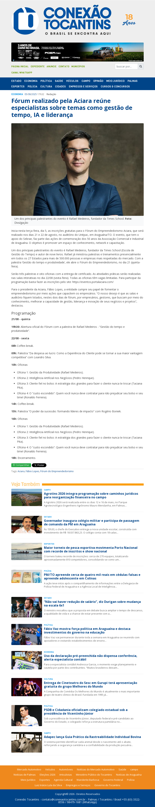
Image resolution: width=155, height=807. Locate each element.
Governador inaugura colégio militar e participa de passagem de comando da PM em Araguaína (91, 522)
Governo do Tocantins (107, 785)
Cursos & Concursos (115, 86)
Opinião (98, 81)
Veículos (72, 81)
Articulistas (65, 774)
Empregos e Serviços (83, 86)
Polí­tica (46, 81)
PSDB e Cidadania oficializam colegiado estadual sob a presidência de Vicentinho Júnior (86, 712)
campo (134, 769)
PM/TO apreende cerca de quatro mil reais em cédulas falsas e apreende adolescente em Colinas (92, 576)
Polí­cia (32, 86)
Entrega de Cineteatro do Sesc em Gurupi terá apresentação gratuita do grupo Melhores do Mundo (90, 685)
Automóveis (66, 769)
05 (26, 94)
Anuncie (51, 66)
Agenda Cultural (63, 780)
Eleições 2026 (47, 774)
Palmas (133, 81)
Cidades (60, 86)
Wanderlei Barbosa (88, 780)
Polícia (130, 780)
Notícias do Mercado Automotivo (96, 769)
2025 (34, 94)
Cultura (46, 86)
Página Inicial (20, 66)
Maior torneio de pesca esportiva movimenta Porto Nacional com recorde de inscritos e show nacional (91, 549)
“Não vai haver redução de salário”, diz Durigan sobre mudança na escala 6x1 (92, 603)
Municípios (78, 66)
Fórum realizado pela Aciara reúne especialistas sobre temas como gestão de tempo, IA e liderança (71, 108)
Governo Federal (113, 780)
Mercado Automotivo (29, 769)
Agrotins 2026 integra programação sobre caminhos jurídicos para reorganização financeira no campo (91, 495)
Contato (64, 66)
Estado (16, 81)
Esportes (18, 86)
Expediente (38, 66)
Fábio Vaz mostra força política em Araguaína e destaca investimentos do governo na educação (87, 630)
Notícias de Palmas (25, 774)
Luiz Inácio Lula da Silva (48, 785)
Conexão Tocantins (27, 799)
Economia (30, 81)
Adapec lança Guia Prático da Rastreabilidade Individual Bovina (92, 737)
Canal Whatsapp (21, 72)
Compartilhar (21, 464)
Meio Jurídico (115, 81)
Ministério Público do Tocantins (94, 774)
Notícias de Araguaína (129, 774)
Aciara (21, 471)
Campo (86, 81)
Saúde (59, 81)
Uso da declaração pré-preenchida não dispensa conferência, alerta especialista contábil (90, 658)
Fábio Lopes (32, 471)
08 (29, 94)
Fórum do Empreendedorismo (57, 471)
